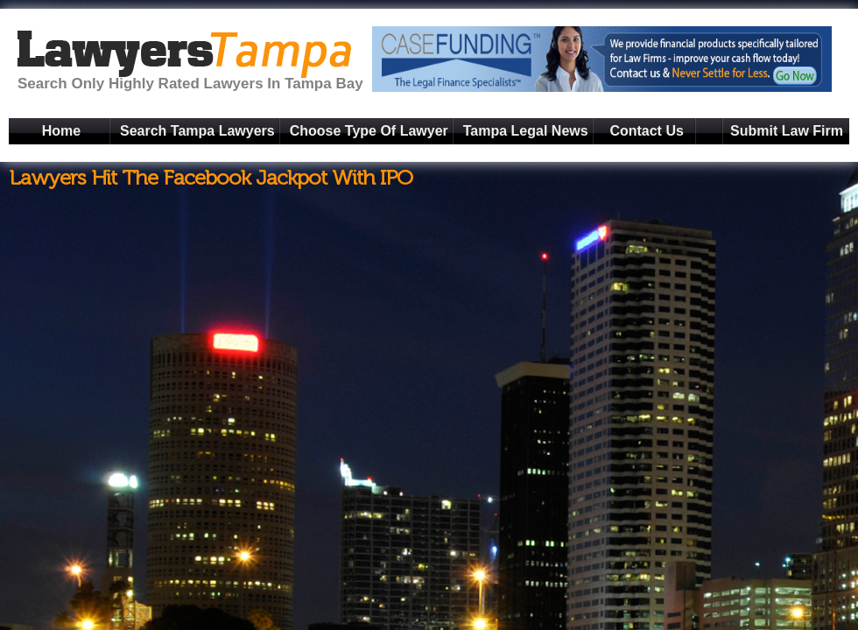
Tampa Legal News (525, 130)
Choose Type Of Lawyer (369, 130)
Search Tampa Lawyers (197, 130)
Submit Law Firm (786, 130)
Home (61, 130)
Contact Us (646, 130)
